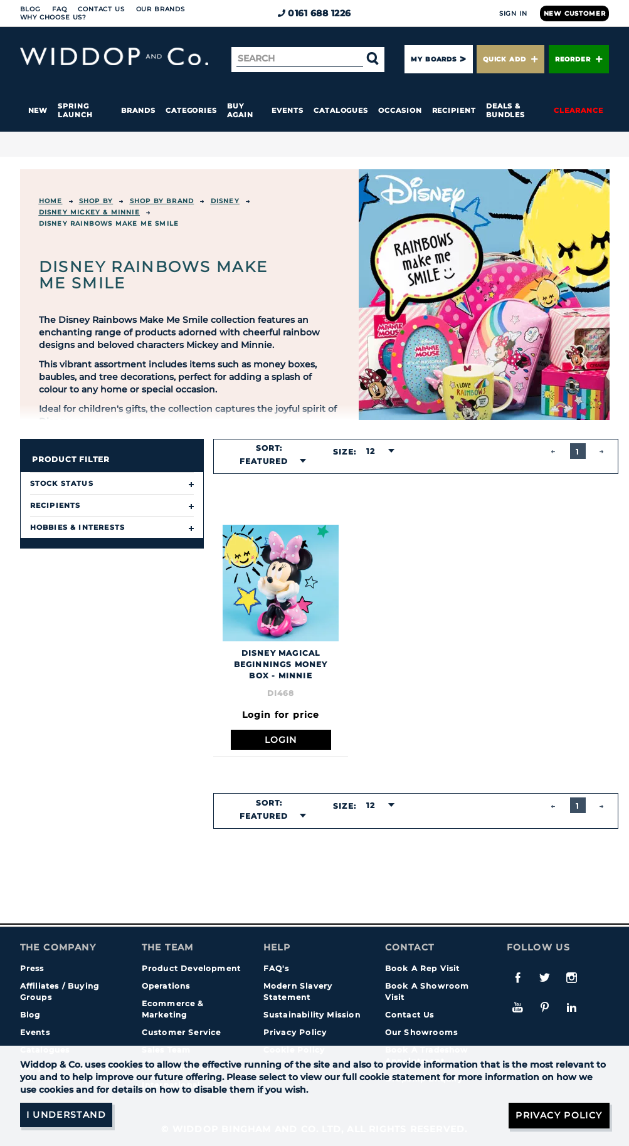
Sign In (513, 13)
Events (288, 110)
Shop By (96, 201)
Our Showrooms (421, 1032)
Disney (225, 201)
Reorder (579, 59)
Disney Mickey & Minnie (89, 212)
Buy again (240, 110)
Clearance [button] (578, 110)
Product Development (191, 968)
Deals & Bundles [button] (505, 110)
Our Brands (160, 9)
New (38, 110)
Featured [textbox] (264, 461)
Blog (30, 9)
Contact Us (101, 9)
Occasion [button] (399, 110)
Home (51, 201)
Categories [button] (191, 110)
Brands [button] (138, 110)
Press (32, 968)
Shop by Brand (162, 201)
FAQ (59, 9)
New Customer (575, 13)
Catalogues (341, 110)
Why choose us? (53, 17)
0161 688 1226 (314, 13)
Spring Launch (75, 110)
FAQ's (276, 968)
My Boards (433, 59)
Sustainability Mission (312, 1014)
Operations (166, 986)
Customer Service (181, 1032)
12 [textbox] (370, 451)
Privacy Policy (295, 1032)
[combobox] (269, 461)
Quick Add (510, 59)
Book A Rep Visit (422, 968)
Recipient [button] (454, 110)
